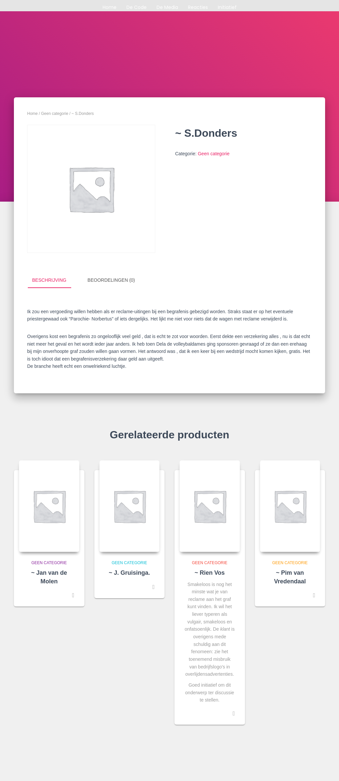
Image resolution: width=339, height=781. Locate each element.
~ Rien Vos (210, 572)
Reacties (198, 7)
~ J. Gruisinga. (129, 572)
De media (167, 7)
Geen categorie (54, 113)
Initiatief (227, 7)
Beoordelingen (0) (111, 280)
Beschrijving (49, 280)
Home (110, 7)
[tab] (54, 280)
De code (136, 7)
